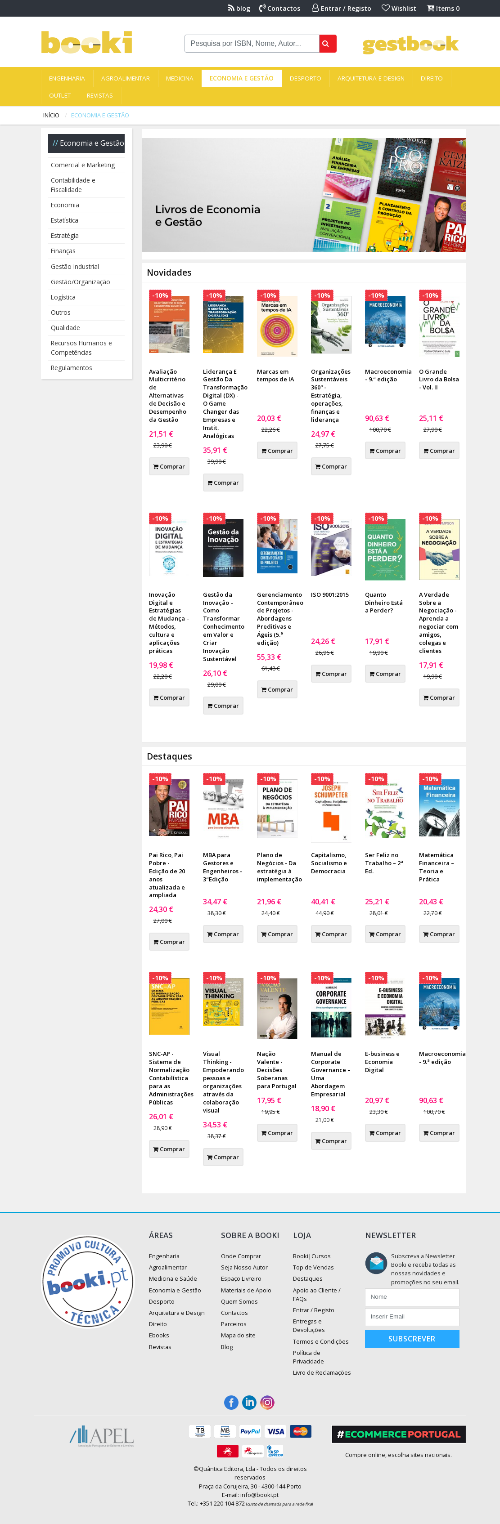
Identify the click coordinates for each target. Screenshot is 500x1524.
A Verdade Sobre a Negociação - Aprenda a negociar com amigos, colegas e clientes (438, 622)
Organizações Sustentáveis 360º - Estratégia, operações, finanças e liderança (331, 395)
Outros (61, 312)
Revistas (100, 95)
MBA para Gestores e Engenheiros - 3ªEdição (222, 867)
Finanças (63, 250)
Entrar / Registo (341, 8)
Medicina (180, 78)
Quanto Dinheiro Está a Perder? (384, 602)
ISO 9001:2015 (330, 594)
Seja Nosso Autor (244, 1267)
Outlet (60, 95)
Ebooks (159, 1335)
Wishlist (399, 8)
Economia (65, 205)
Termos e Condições (321, 1341)
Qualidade (65, 327)
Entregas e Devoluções (309, 1325)
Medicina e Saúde (173, 1278)
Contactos (279, 8)
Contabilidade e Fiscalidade (73, 184)
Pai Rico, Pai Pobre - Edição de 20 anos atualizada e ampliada (167, 875)
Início (51, 115)
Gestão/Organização (80, 281)
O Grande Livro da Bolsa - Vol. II (439, 379)
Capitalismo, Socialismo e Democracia (329, 863)
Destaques (308, 1278)
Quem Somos (239, 1301)
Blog (227, 1347)
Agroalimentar (125, 78)
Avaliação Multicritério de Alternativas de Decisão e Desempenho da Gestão (167, 395)
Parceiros (234, 1324)
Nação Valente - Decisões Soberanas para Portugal (277, 1070)
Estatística (64, 220)
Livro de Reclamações (322, 1372)
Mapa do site (238, 1335)
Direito (432, 78)
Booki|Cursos (312, 1256)
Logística (63, 297)
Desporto (305, 78)
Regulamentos (71, 367)
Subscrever (412, 1339)
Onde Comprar (241, 1256)
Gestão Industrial (75, 266)
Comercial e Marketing (83, 165)
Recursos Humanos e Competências (81, 347)
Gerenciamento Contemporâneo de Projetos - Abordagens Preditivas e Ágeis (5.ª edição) (280, 618)
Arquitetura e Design (371, 78)
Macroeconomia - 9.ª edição (388, 375)
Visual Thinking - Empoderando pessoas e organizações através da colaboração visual (223, 1082)
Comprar (169, 466)
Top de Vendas (313, 1267)
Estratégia (65, 235)
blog (239, 8)
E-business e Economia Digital (382, 1062)
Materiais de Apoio (246, 1290)
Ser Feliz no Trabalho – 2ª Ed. (384, 863)
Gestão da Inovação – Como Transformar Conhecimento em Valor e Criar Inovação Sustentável (223, 626)
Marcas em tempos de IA (275, 375)
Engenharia (67, 78)
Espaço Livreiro (241, 1278)
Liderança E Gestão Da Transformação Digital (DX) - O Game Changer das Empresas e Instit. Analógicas (225, 403)
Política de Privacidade (308, 1357)
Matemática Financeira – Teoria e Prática (436, 867)
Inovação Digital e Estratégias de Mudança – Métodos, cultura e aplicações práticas (169, 622)
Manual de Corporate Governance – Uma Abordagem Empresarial (331, 1074)
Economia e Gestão (242, 78)
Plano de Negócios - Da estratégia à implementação (279, 867)
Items (443, 8)
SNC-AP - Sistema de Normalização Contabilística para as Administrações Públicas (171, 1078)
